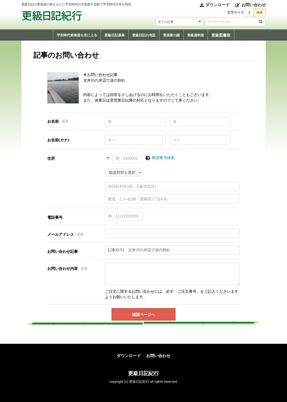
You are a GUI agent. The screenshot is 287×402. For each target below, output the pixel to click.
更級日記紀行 (143, 373)
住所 (51, 158)
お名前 (53, 121)
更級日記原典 (114, 35)
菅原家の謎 (171, 35)
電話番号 (55, 217)
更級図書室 (220, 35)
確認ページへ (143, 314)
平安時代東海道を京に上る (77, 35)
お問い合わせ (158, 355)
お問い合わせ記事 (62, 251)
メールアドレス (60, 234)
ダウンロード (129, 355)
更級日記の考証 (144, 35)
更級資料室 (195, 35)
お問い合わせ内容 (62, 268)
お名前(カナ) (58, 140)
